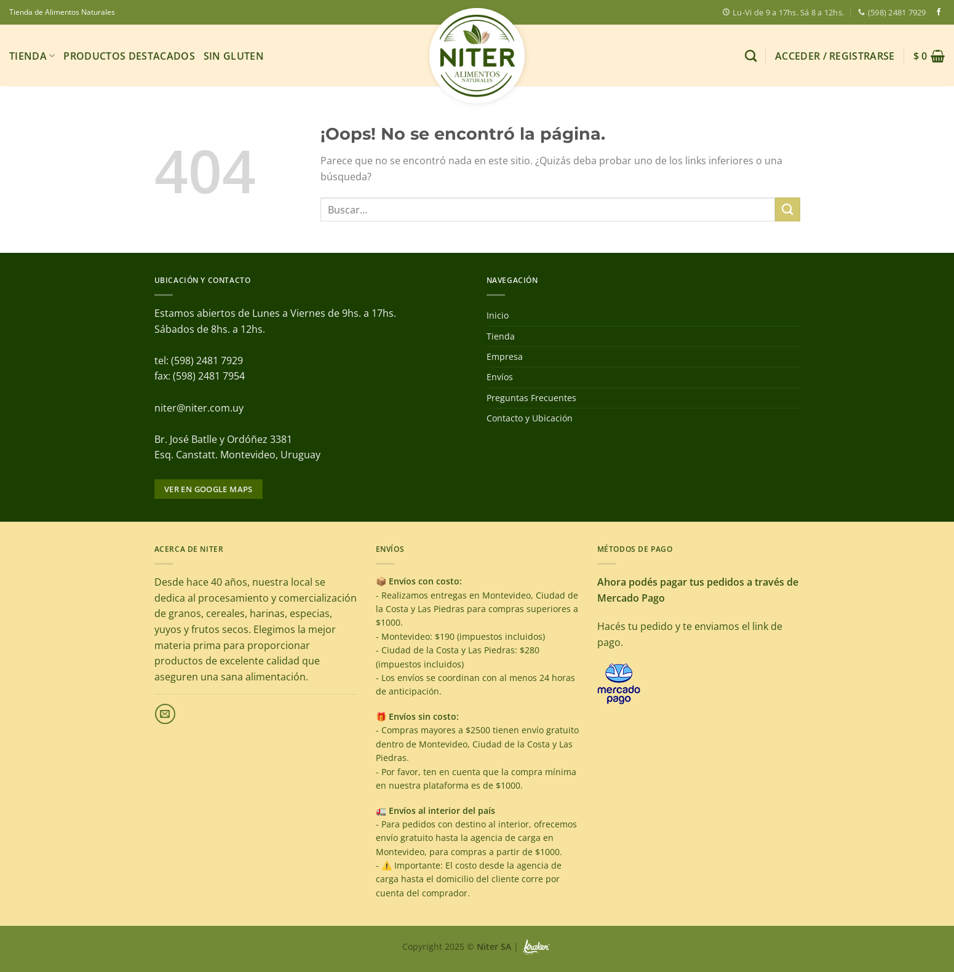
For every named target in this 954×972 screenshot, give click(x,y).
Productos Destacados (128, 56)
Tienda (32, 56)
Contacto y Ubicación (530, 418)
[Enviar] (787, 209)
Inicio (498, 315)
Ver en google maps (208, 489)
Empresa (505, 356)
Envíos (500, 377)
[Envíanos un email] (165, 714)
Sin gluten (234, 56)
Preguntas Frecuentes (531, 398)
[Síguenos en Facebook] (938, 12)
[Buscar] (751, 55)
